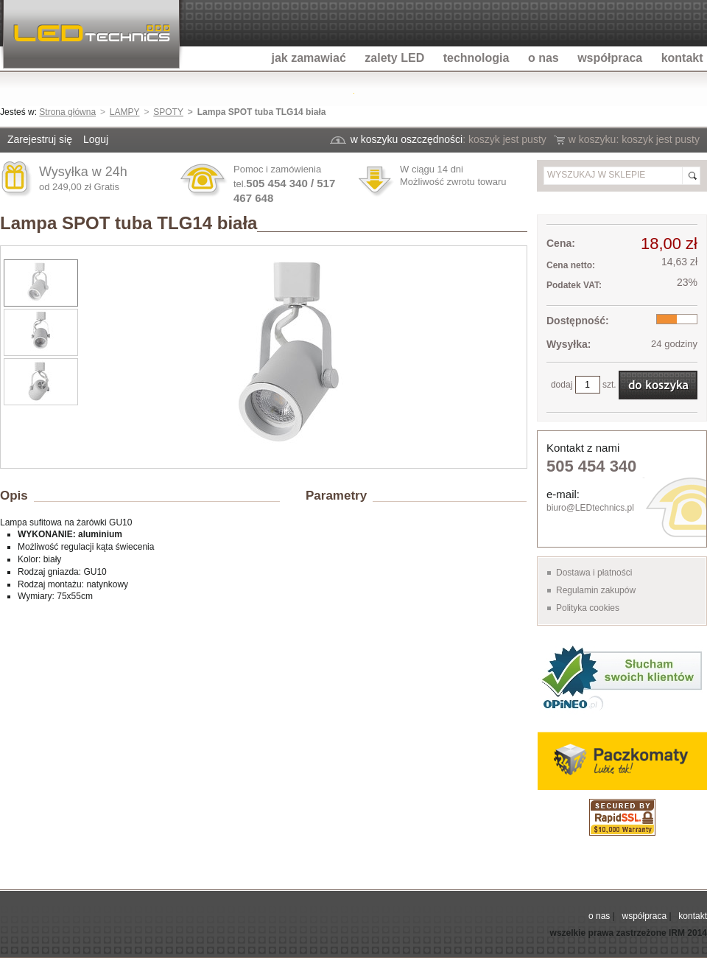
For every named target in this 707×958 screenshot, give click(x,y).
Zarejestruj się (39, 139)
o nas (599, 916)
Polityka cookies (587, 608)
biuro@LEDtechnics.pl (590, 508)
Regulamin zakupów (596, 590)
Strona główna (67, 112)
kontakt (692, 916)
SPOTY (168, 112)
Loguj (95, 139)
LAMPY (125, 112)
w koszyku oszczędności (407, 139)
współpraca (644, 916)
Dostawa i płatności (594, 572)
